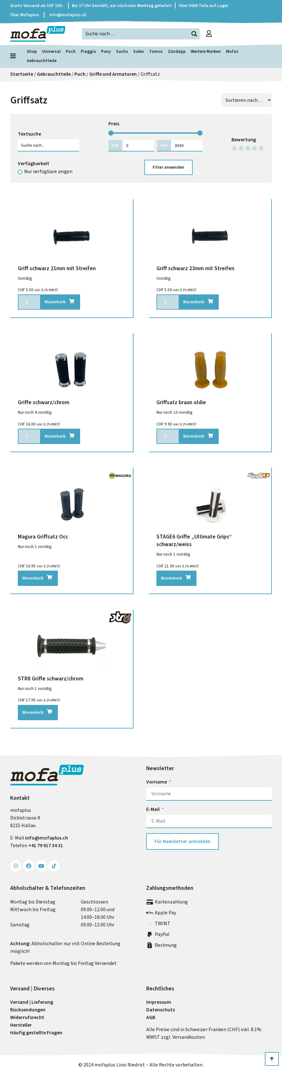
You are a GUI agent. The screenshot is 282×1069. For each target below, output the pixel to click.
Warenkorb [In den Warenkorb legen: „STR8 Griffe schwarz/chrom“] (33, 712)
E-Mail (153, 809)
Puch (71, 51)
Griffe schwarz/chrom (43, 402)
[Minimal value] (155, 133)
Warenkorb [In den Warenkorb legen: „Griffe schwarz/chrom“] (55, 436)
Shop (32, 51)
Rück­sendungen (27, 1009)
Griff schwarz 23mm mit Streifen (195, 268)
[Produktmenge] (29, 302)
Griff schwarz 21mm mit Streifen (57, 268)
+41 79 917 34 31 (45, 845)
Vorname (157, 781)
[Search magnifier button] (194, 33)
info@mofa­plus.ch (46, 837)
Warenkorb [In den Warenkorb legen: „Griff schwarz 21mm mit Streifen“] (55, 302)
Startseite (21, 74)
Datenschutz (160, 1009)
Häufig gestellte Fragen (36, 1032)
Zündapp (177, 51)
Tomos (156, 51)
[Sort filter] (246, 100)
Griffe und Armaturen (113, 74)
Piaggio (88, 51)
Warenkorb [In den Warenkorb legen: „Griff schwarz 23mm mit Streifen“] (193, 302)
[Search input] (136, 33)
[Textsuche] (48, 145)
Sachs (122, 51)
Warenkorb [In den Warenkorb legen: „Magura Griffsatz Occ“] (33, 578)
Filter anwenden (168, 167)
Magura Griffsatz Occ (43, 536)
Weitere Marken (206, 51)
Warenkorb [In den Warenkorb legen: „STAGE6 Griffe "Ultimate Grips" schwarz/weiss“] (171, 578)
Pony (106, 51)
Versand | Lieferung (31, 1002)
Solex (138, 51)
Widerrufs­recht (27, 1017)
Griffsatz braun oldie (181, 402)
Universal (51, 51)
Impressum (158, 1002)
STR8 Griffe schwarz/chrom (50, 678)
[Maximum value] (187, 145)
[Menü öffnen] (14, 56)
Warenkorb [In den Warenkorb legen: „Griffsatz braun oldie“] (193, 436)
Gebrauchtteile (42, 60)
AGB (150, 1017)
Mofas (232, 51)
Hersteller (21, 1025)
